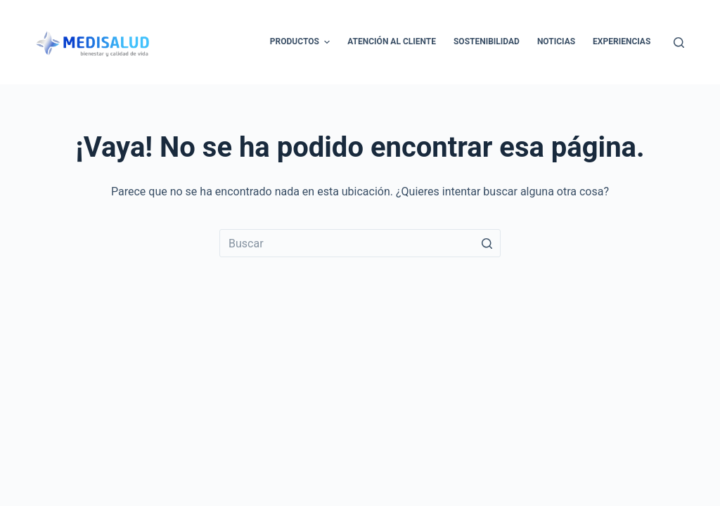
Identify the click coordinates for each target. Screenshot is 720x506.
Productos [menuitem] (301, 42)
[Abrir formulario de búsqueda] (679, 42)
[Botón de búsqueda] (486, 243)
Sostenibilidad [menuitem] (487, 41)
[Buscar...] (360, 243)
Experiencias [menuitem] (621, 41)
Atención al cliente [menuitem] (391, 41)
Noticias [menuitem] (556, 41)
